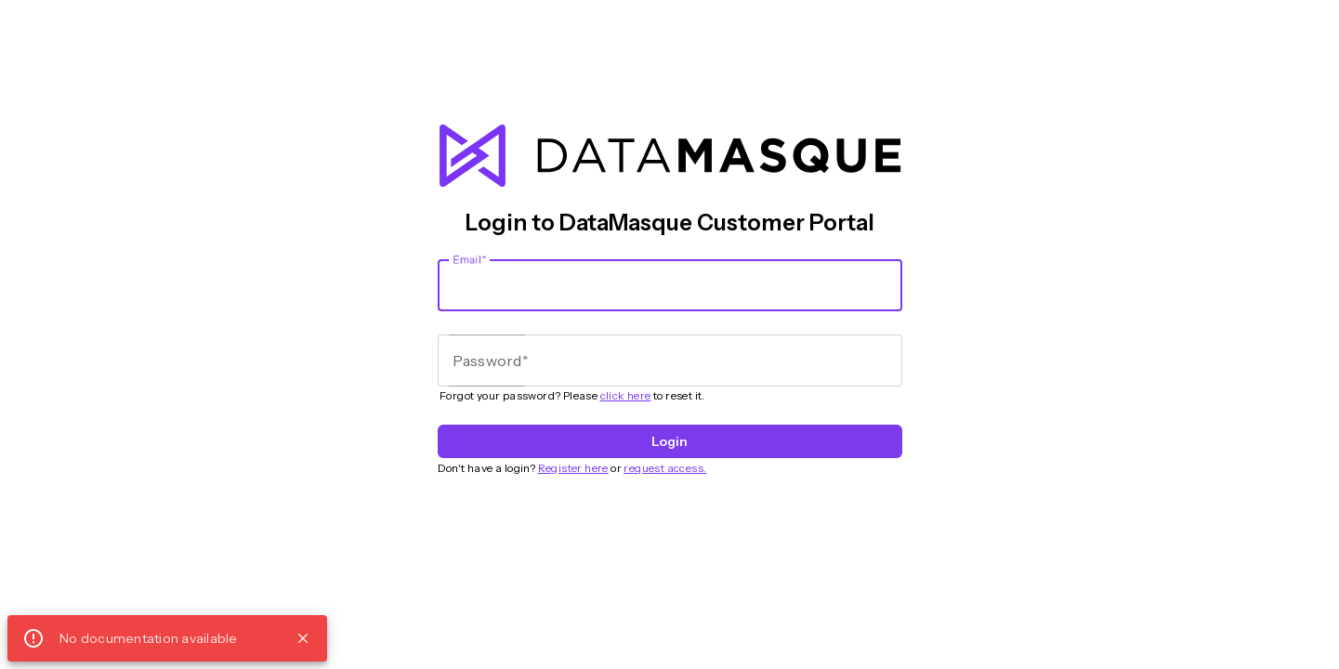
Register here (573, 468)
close (303, 638)
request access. (665, 468)
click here (625, 395)
